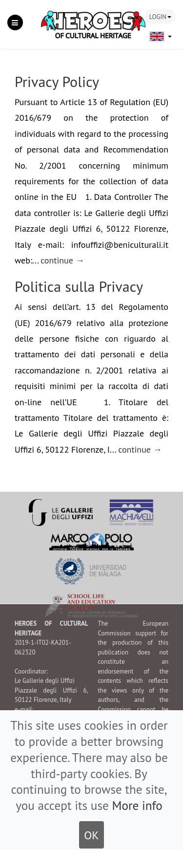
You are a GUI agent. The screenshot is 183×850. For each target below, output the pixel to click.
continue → (62, 260)
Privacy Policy (57, 81)
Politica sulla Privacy (79, 286)
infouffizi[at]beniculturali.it (51, 719)
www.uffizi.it (46, 728)
